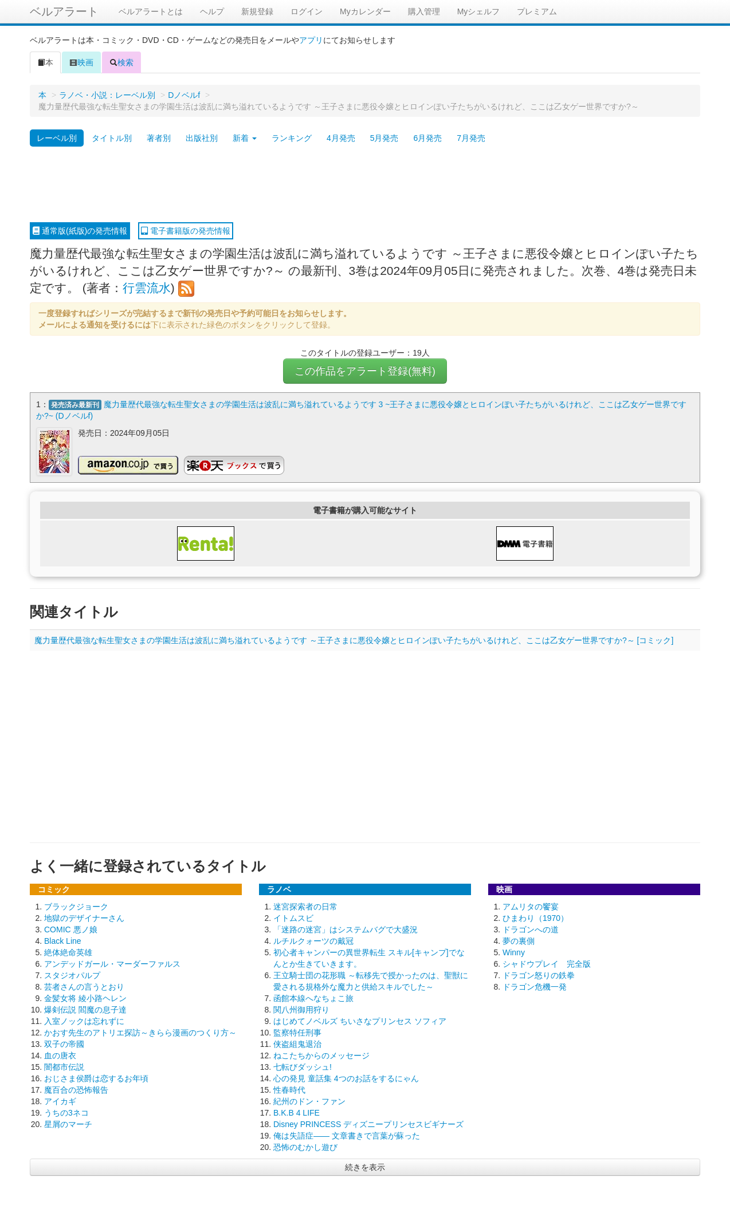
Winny (514, 951)
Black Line (62, 940)
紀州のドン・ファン (309, 1100)
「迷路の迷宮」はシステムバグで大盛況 (345, 929)
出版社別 (202, 138)
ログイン (307, 11)
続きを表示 (365, 1166)
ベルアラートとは (151, 11)
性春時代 (289, 1089)
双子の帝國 (64, 1043)
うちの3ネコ (66, 1112)
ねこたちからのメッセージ (321, 1054)
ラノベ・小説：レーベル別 (107, 95)
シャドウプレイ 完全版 (547, 963)
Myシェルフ (478, 11)
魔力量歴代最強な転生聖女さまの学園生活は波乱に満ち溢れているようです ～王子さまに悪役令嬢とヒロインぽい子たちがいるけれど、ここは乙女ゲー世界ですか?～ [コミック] (353, 639)
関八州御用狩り (301, 1009)
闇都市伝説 (64, 1066)
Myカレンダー (365, 11)
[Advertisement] (365, 185)
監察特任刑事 (297, 1032)
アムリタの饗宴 (531, 906)
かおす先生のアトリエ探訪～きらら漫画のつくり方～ (140, 1032)
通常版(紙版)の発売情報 (80, 230)
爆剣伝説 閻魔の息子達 (85, 1009)
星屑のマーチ (68, 1123)
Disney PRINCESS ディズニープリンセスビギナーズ (368, 1123)
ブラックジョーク (76, 906)
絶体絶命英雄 (68, 951)
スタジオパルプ (72, 974)
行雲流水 (147, 287)
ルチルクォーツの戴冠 (313, 940)
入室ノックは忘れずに (84, 1020)
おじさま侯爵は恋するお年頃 (96, 1077)
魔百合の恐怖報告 (76, 1089)
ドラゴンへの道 (531, 929)
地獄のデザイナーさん (84, 917)
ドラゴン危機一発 (535, 986)
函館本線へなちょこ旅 (313, 997)
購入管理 (424, 11)
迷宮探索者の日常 (305, 906)
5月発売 (384, 138)
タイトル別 (112, 138)
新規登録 (257, 11)
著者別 (159, 138)
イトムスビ (293, 917)
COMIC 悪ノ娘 (70, 929)
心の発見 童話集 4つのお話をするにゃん (346, 1077)
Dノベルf (184, 95)
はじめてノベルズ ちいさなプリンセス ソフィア (359, 1020)
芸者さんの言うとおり (84, 986)
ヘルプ (212, 11)
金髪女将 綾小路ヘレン (85, 997)
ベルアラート (64, 11)
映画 (81, 62)
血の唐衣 (60, 1054)
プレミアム (537, 11)
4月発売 (341, 138)
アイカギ (60, 1100)
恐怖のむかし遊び (305, 1146)
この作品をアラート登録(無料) (365, 371)
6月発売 (427, 138)
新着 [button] (245, 138)
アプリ (311, 40)
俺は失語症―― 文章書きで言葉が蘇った (346, 1135)
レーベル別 (57, 138)
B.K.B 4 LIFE (296, 1112)
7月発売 (471, 138)
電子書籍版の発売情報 (185, 230)
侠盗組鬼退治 (297, 1043)
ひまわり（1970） (535, 917)
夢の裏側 (519, 940)
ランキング (292, 138)
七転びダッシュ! (302, 1066)
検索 (121, 62)
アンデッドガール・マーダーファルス (112, 963)
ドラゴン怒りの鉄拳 (539, 974)
